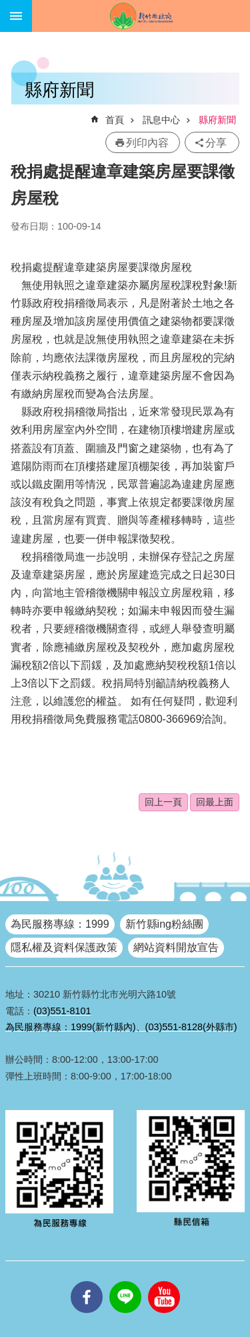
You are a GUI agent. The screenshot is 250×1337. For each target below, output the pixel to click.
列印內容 (147, 142)
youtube (164, 1281)
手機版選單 (16, 16)
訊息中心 (161, 119)
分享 (216, 142)
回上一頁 (163, 802)
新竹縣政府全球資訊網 (141, 16)
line (125, 1281)
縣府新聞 (217, 119)
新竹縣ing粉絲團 (164, 924)
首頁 (114, 119)
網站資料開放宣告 (176, 947)
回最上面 (214, 802)
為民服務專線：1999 (60, 924)
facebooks (86, 1281)
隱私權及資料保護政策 (64, 947)
